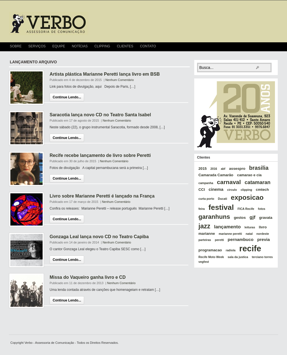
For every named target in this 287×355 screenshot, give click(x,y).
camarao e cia (249, 175)
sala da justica (238, 257)
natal (249, 233)
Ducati (222, 198)
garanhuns (214, 216)
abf (223, 168)
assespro (237, 168)
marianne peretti (230, 233)
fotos (261, 208)
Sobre (16, 46)
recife (250, 248)
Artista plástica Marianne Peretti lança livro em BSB (105, 74)
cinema (216, 189)
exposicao (247, 197)
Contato (148, 46)
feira (201, 208)
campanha (205, 183)
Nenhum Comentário (119, 80)
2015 (202, 168)
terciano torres (262, 257)
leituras (249, 227)
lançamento (227, 226)
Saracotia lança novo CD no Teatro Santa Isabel (100, 114)
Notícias (80, 46)
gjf (252, 217)
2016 (213, 168)
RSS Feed (275, 47)
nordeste (262, 233)
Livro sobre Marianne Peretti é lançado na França (102, 196)
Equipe (58, 46)
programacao (210, 250)
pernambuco (240, 239)
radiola (230, 250)
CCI (201, 189)
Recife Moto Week (211, 257)
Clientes (125, 46)
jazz (204, 226)
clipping (246, 189)
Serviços (37, 46)
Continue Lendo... (67, 97)
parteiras (204, 240)
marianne (206, 233)
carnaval (229, 182)
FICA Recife (246, 208)
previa (263, 239)
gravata (265, 217)
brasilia (259, 168)
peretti (219, 240)
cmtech (262, 189)
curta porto (206, 198)
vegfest (203, 261)
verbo (48, 23)
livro (263, 227)
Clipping (102, 46)
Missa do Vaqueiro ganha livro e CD (88, 277)
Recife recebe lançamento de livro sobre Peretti (100, 155)
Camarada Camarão (215, 175)
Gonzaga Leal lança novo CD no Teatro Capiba (99, 236)
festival (221, 207)
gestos (240, 217)
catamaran (257, 182)
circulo (232, 189)
